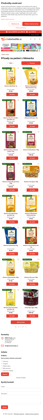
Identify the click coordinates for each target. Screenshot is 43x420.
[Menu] (40, 39)
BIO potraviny (5, 368)
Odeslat (5, 407)
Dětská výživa (5, 366)
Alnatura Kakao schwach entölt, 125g (11, 150)
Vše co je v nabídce (7, 370)
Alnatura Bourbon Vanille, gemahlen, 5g (10, 118)
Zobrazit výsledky (20, 377)
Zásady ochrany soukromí (32, 414)
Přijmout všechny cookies (31, 24)
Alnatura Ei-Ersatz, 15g (31, 118)
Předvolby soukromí (19, 414)
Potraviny (4, 361)
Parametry (31, 63)
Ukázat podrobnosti (21, 28)
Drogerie (4, 363)
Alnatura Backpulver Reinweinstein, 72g (31, 86)
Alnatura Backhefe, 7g (10, 86)
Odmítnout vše (15, 24)
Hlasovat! (5, 374)
